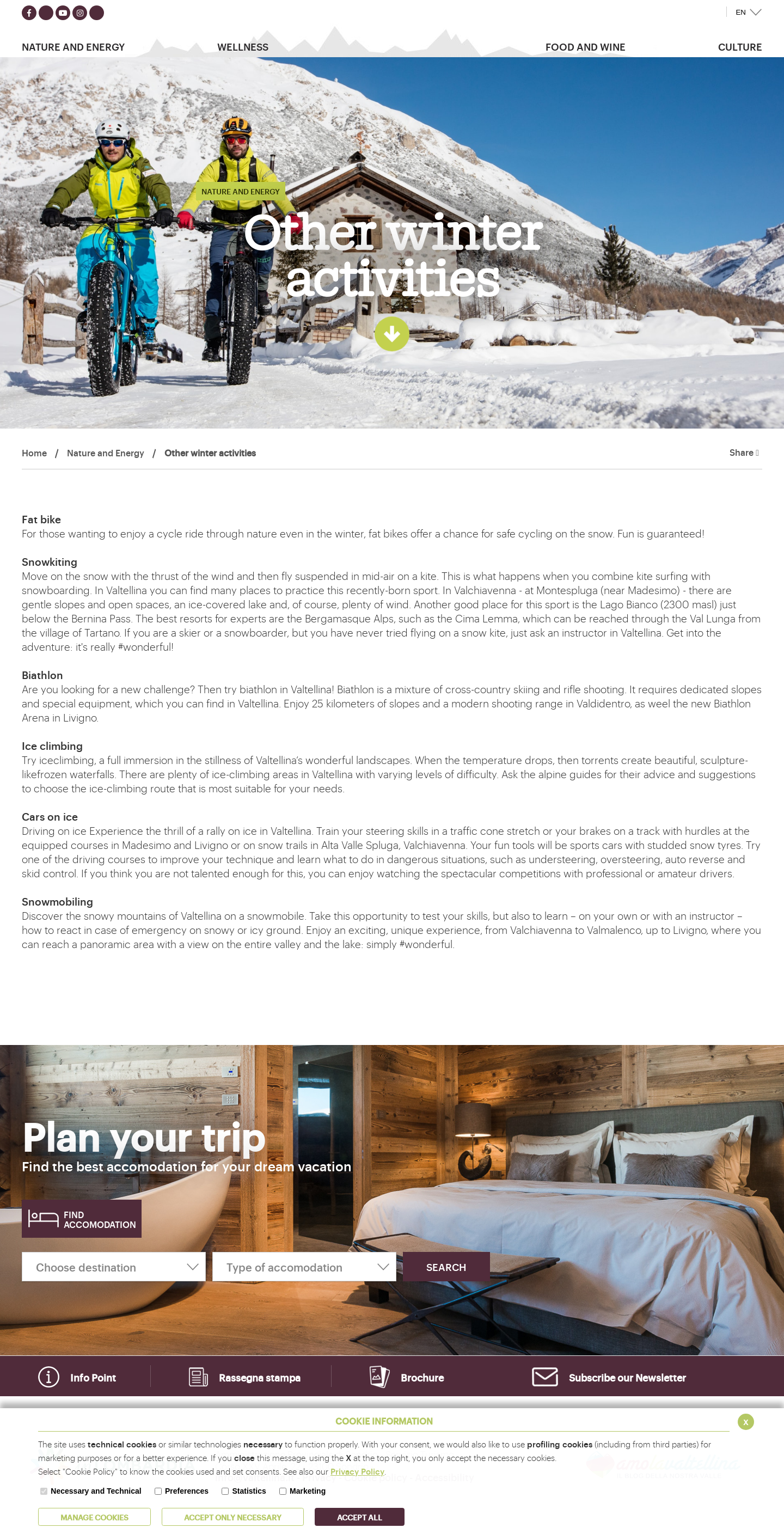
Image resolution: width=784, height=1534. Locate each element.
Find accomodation (100, 1219)
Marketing (308, 1491)
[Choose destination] (114, 1266)
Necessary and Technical (96, 1491)
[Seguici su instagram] (79, 12)
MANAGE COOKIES (94, 1517)
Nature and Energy (105, 453)
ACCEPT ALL (359, 1517)
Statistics (249, 1491)
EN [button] (741, 12)
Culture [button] (740, 46)
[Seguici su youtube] (63, 12)
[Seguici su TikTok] (96, 12)
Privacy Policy (357, 1471)
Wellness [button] (242, 46)
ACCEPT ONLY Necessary (232, 1517)
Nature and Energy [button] (73, 46)
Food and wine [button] (586, 46)
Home (34, 453)
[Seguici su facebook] (29, 12)
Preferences (187, 1491)
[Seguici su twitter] (46, 12)
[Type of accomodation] (304, 1266)
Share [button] (744, 452)
